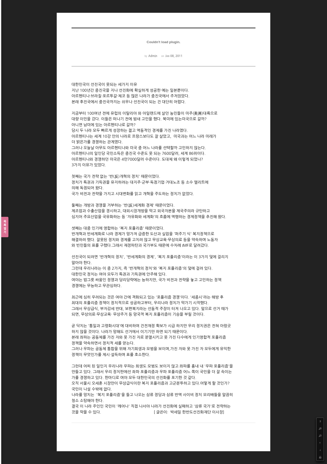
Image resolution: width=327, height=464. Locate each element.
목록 (5, 227)
